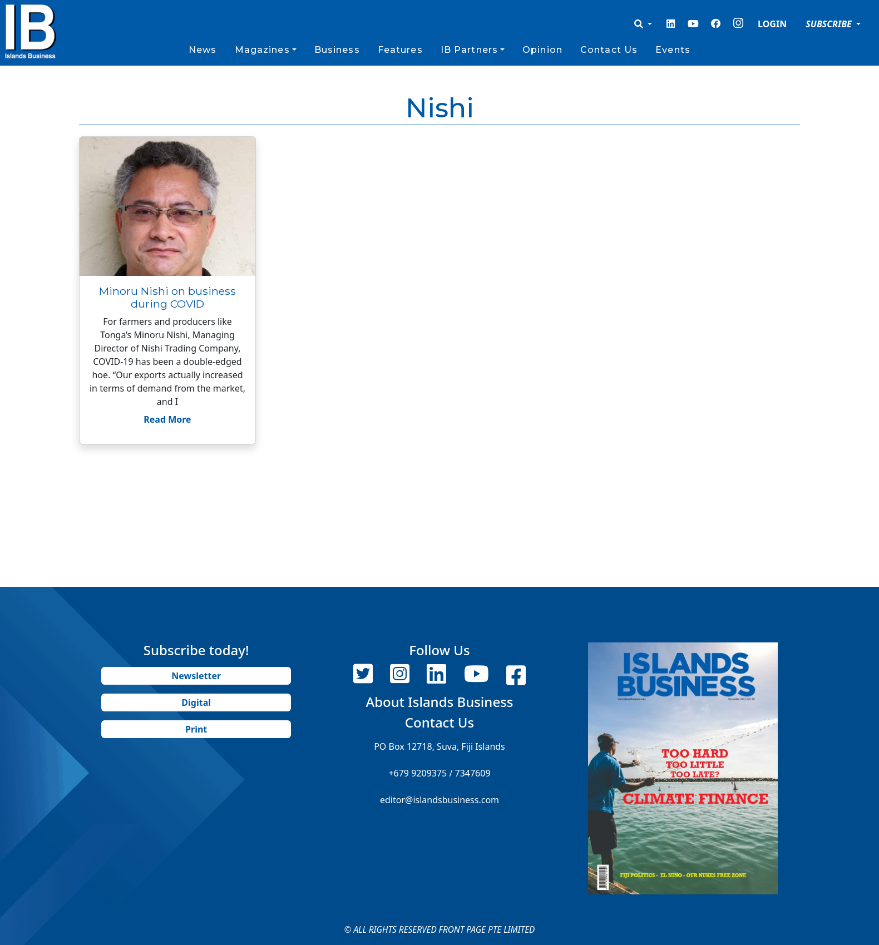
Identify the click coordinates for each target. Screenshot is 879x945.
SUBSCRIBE (830, 24)
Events (672, 49)
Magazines (262, 49)
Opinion (542, 49)
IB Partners (469, 49)
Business (337, 49)
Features (400, 49)
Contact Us (609, 49)
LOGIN (772, 24)
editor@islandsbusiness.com (439, 800)
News (202, 49)
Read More (167, 419)
